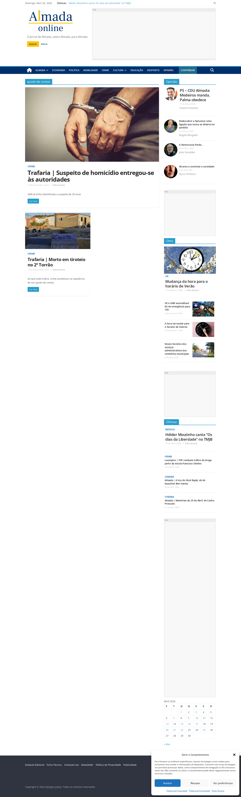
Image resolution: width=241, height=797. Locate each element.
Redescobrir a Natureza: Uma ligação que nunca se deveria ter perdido (197, 124)
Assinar (33, 43)
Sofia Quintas (59, 185)
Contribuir (188, 70)
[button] (234, 754)
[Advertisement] (154, 35)
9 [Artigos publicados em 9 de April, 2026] (188, 717)
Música (170, 429)
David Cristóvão (189, 108)
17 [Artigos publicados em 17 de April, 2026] (196, 723)
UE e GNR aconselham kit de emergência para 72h (177, 306)
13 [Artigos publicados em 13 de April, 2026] (167, 723)
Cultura (118, 70)
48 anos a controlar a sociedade (196, 166)
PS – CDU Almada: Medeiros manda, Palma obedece (195, 95)
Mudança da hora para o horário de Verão (186, 283)
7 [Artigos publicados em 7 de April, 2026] (174, 717)
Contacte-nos (71, 764)
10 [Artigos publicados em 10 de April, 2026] (196, 717)
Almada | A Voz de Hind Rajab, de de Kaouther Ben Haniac (185, 481)
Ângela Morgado (188, 135)
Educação (137, 70)
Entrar (44, 43)
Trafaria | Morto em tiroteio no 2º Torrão (56, 262)
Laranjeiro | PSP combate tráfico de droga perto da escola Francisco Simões (188, 461)
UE (167, 276)
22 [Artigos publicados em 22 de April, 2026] (182, 729)
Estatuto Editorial (34, 764)
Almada (40, 70)
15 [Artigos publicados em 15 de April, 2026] (182, 723)
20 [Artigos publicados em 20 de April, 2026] (167, 729)
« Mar (167, 743)
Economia (58, 70)
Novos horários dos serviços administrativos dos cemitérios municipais (177, 348)
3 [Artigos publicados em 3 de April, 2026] (196, 711)
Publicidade (130, 764)
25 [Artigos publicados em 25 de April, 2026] (204, 729)
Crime (105, 70)
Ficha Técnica (218, 790)
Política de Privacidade (177, 790)
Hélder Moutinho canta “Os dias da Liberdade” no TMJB (100, 3)
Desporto (153, 70)
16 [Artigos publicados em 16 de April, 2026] (189, 723)
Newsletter (87, 764)
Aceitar (167, 783)
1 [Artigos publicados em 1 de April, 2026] (181, 711)
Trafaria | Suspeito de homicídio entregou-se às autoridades (91, 176)
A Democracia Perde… (191, 144)
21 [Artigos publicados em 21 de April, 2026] (174, 729)
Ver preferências (223, 783)
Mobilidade (90, 70)
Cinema (169, 476)
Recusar (195, 783)
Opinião (168, 70)
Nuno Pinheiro (187, 174)
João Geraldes (187, 152)
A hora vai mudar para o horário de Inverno (177, 325)
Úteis (169, 241)
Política (74, 70)
